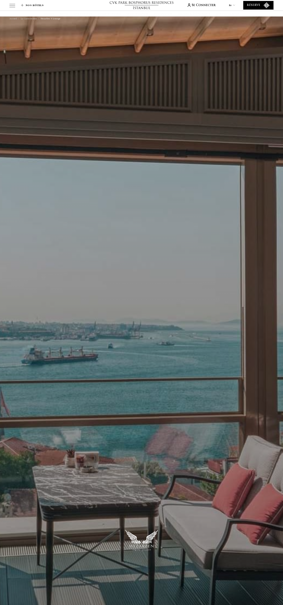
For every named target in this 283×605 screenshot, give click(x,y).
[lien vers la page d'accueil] (141, 5)
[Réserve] (258, 5)
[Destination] (163, 14)
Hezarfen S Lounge (50, 18)
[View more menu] (12, 6)
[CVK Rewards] (83, 14)
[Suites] (64, 14)
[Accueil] (49, 14)
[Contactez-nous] (227, 14)
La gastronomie (29, 18)
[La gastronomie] (109, 14)
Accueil (13, 18)
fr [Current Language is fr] (232, 5)
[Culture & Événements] (194, 14)
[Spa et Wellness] (137, 14)
